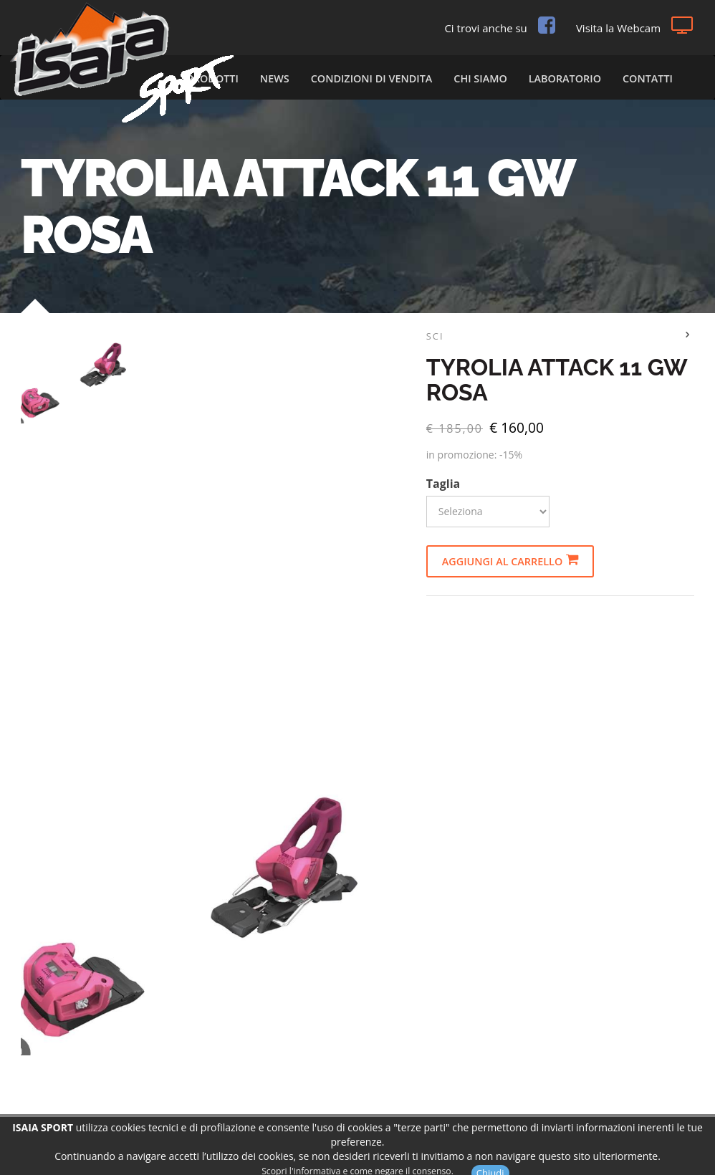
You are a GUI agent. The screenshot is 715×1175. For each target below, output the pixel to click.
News (274, 78)
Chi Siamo (480, 78)
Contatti (648, 78)
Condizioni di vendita (372, 78)
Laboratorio (565, 78)
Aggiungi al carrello (510, 560)
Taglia (443, 483)
